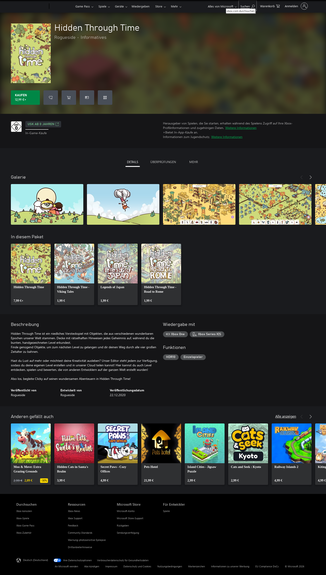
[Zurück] (301, 177)
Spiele (102, 6)
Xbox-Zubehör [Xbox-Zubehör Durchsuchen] (23, 532)
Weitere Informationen (240, 128)
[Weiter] (310, 177)
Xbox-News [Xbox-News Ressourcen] (74, 511)
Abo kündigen (91, 566)
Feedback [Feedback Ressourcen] (73, 525)
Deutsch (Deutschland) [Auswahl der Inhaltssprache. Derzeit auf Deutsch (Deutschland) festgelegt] (35, 560)
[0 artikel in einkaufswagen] (270, 5)
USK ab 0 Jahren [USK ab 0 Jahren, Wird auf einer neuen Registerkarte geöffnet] (43, 124)
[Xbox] (61, 6)
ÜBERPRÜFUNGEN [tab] (163, 162)
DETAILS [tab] (132, 162)
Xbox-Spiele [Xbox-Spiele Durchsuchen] (22, 518)
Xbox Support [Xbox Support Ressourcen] (75, 518)
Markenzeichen (196, 566)
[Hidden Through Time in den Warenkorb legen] (69, 97)
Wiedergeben (140, 6)
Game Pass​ (82, 6)
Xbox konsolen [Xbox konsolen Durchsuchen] (24, 511)
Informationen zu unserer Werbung (230, 566)
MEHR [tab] (193, 162)
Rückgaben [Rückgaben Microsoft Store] (123, 525)
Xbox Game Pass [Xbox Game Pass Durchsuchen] (25, 525)
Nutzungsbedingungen (169, 566)
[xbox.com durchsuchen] (247, 6)
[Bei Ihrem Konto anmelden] (296, 6)
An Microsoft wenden (66, 566)
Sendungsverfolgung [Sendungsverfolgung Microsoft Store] (128, 532)
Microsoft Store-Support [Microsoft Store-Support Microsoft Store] (130, 518)
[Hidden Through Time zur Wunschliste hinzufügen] (50, 97)
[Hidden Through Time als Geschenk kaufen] (87, 97)
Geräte (119, 6)
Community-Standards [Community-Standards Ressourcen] (80, 532)
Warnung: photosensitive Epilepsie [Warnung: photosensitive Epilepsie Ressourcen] (87, 539)
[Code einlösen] (105, 97)
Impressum (111, 566)
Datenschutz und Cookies (137, 566)
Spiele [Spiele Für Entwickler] (166, 511)
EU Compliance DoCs (267, 566)
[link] (31, 274)
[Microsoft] (31, 6)
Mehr (174, 6)
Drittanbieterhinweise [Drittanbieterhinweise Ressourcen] (80, 547)
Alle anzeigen (285, 416)
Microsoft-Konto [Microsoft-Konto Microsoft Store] (125, 511)
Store (158, 6)
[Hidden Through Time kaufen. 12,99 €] (25, 97)
